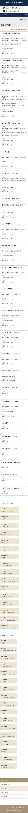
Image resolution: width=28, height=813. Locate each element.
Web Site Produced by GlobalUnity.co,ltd (14, 810)
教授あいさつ (7, 784)
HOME (12, 29)
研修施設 (6, 796)
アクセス (6, 792)
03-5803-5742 (15, 11)
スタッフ (6, 788)
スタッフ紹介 (25, 29)
